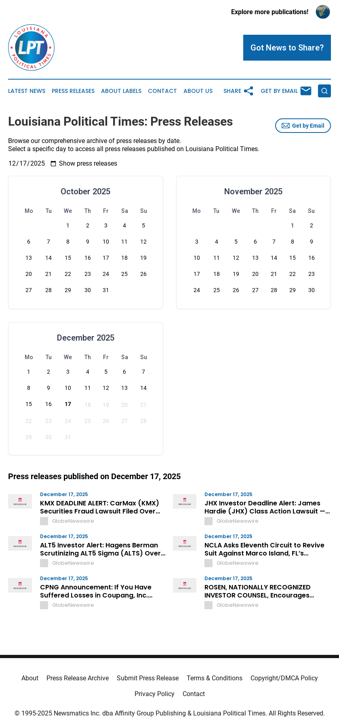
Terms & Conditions (214, 678)
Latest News (26, 91)
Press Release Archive (77, 678)
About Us (198, 91)
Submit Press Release (148, 678)
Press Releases (73, 91)
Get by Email (303, 126)
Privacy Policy (155, 694)
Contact (162, 91)
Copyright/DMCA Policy (284, 678)
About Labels (121, 91)
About (29, 678)
